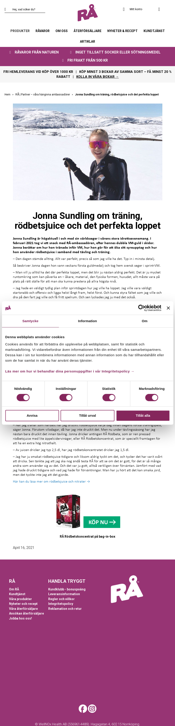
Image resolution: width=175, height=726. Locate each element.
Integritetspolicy (60, 604)
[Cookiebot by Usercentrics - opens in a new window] (141, 308)
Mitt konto (136, 9)
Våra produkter (20, 599)
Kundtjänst (17, 594)
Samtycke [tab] (30, 321)
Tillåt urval (87, 415)
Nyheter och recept (23, 604)
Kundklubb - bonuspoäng (67, 589)
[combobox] (25, 9)
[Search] (8, 9)
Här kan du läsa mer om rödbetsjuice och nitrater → (51, 481)
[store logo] (87, 12)
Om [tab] (144, 321)
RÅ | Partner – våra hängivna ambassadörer (43, 94)
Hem (8, 94)
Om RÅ (14, 589)
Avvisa (32, 415)
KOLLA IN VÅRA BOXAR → (97, 77)
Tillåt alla (143, 415)
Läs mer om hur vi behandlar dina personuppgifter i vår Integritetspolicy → (69, 371)
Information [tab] (87, 321)
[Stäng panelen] (168, 308)
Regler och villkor (61, 599)
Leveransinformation (64, 594)
